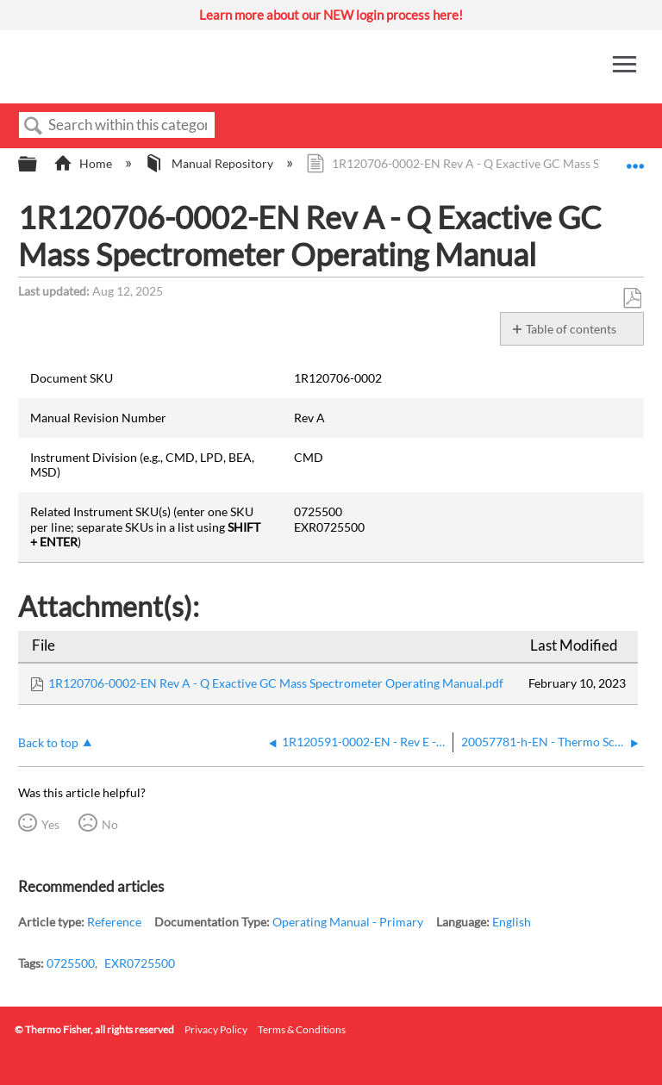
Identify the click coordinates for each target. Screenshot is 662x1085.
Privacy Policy (215, 1029)
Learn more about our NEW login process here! (331, 14)
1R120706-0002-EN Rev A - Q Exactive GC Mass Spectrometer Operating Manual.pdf (275, 683)
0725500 (71, 963)
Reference (114, 921)
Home (84, 163)
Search (33, 126)
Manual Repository (210, 163)
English (511, 921)
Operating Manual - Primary (347, 921)
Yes (50, 824)
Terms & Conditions (302, 1029)
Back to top (48, 742)
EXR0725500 (139, 963)
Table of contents (571, 328)
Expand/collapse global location (635, 159)
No (110, 824)
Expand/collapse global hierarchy (39, 164)
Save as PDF (631, 298)
